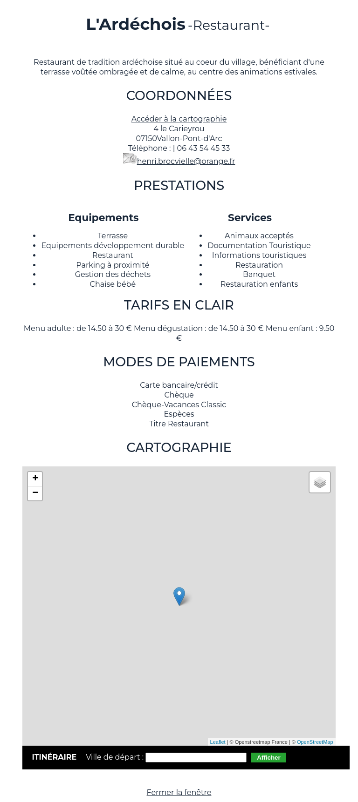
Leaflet (218, 742)
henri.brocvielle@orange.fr (186, 161)
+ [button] (35, 479)
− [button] (35, 493)
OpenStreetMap (315, 742)
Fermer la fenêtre (179, 792)
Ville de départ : (115, 757)
